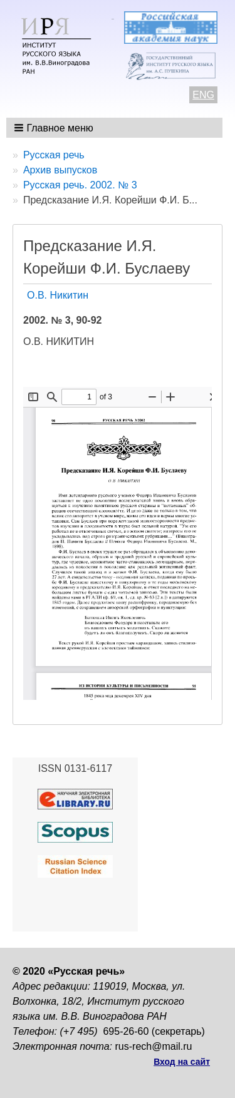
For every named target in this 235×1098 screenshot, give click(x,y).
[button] (54, 128)
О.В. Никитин (57, 295)
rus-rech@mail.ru (153, 1046)
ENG (203, 95)
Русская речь (54, 155)
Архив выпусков (60, 170)
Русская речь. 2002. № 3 (80, 185)
